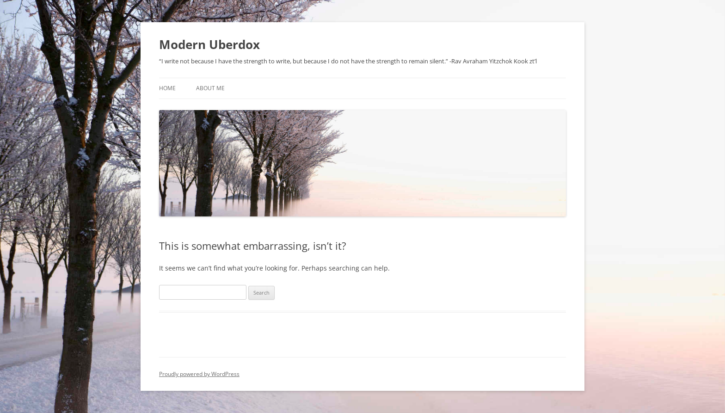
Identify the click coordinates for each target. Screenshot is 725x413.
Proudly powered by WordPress (199, 374)
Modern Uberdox (209, 44)
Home (167, 88)
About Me (210, 88)
